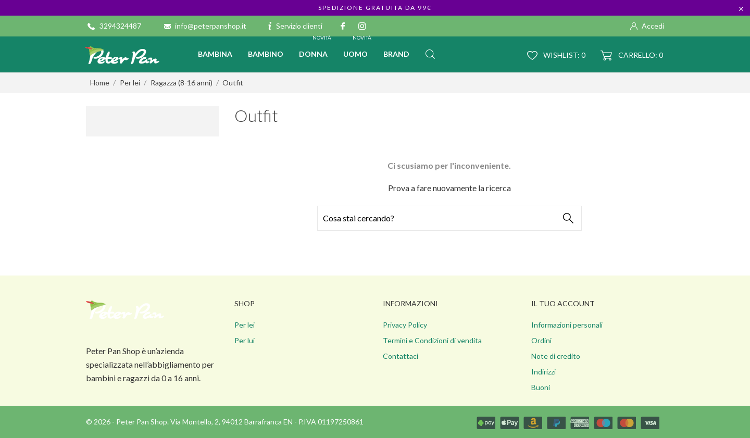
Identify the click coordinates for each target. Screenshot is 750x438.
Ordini (541, 340)
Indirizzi (543, 371)
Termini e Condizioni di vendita (432, 340)
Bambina (215, 53)
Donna (316, 47)
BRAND (396, 53)
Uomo (358, 47)
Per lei (244, 324)
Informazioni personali (567, 324)
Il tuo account (563, 303)
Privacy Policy (405, 324)
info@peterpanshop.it (210, 25)
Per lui (244, 340)
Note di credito (555, 356)
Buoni (540, 387)
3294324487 (120, 25)
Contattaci (400, 356)
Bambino (265, 53)
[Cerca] (449, 218)
